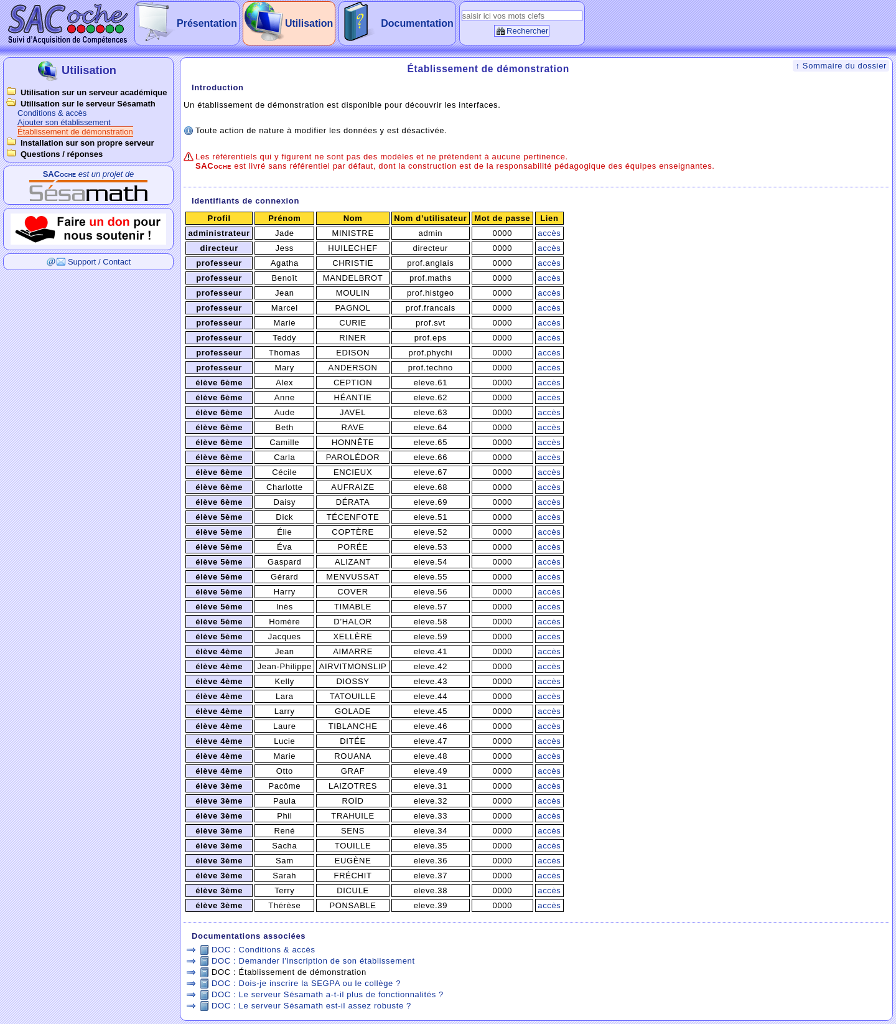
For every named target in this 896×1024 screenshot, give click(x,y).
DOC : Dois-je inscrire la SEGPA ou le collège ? (306, 983)
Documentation (417, 23)
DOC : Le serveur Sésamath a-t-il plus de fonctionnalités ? (328, 994)
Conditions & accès (51, 113)
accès (549, 233)
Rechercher (527, 30)
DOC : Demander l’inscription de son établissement (313, 960)
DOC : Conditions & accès (263, 949)
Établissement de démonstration (75, 131)
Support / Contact (99, 261)
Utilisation (309, 23)
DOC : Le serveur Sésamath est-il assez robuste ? (311, 1005)
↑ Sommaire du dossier (841, 65)
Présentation (207, 23)
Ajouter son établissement (64, 122)
